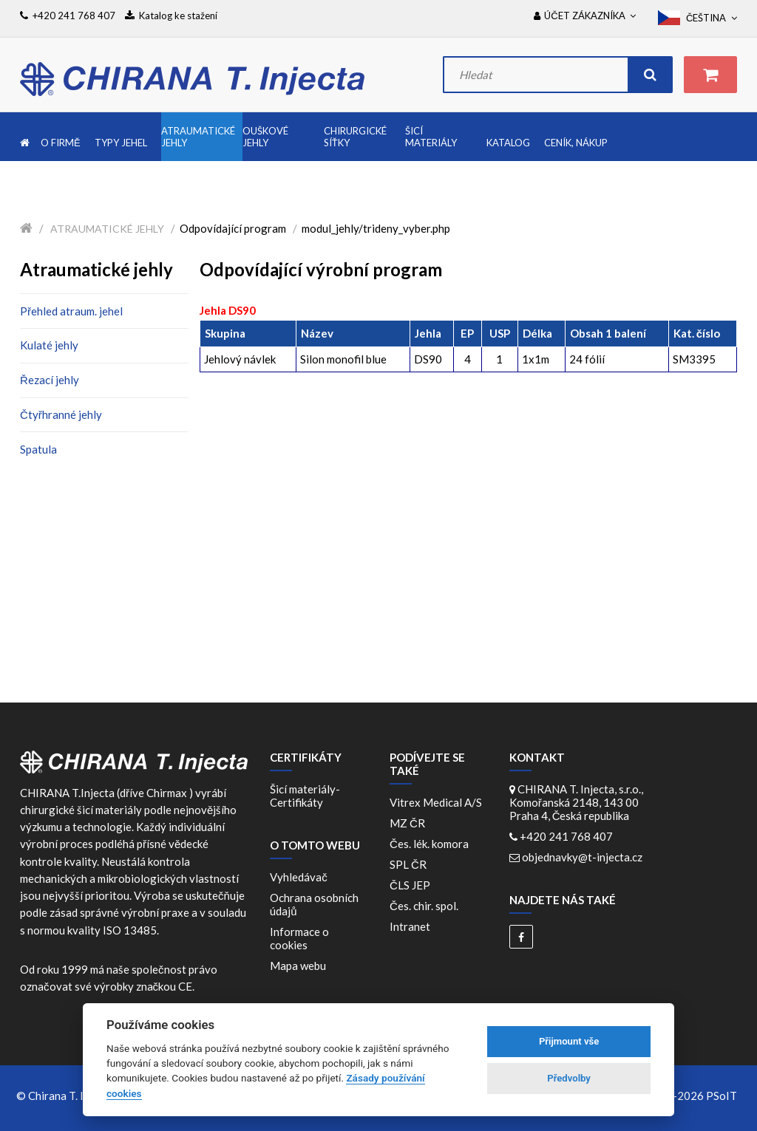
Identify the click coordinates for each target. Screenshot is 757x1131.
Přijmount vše (569, 1041)
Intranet (410, 926)
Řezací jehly (49, 379)
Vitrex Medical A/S (438, 802)
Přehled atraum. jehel (71, 311)
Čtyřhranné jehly (61, 414)
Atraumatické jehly (107, 228)
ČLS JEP (412, 885)
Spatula (38, 449)
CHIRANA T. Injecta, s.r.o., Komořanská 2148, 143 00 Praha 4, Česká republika (576, 802)
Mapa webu (298, 965)
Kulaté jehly (49, 345)
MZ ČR (410, 823)
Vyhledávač (298, 877)
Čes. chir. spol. (426, 905)
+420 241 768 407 (566, 836)
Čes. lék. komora (431, 843)
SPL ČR (410, 864)
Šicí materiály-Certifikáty (305, 795)
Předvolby (569, 1078)
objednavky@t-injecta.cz (582, 857)
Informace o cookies (299, 938)
